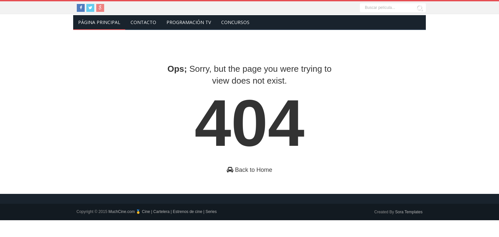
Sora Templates (409, 212)
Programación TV (188, 22)
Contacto (143, 22)
